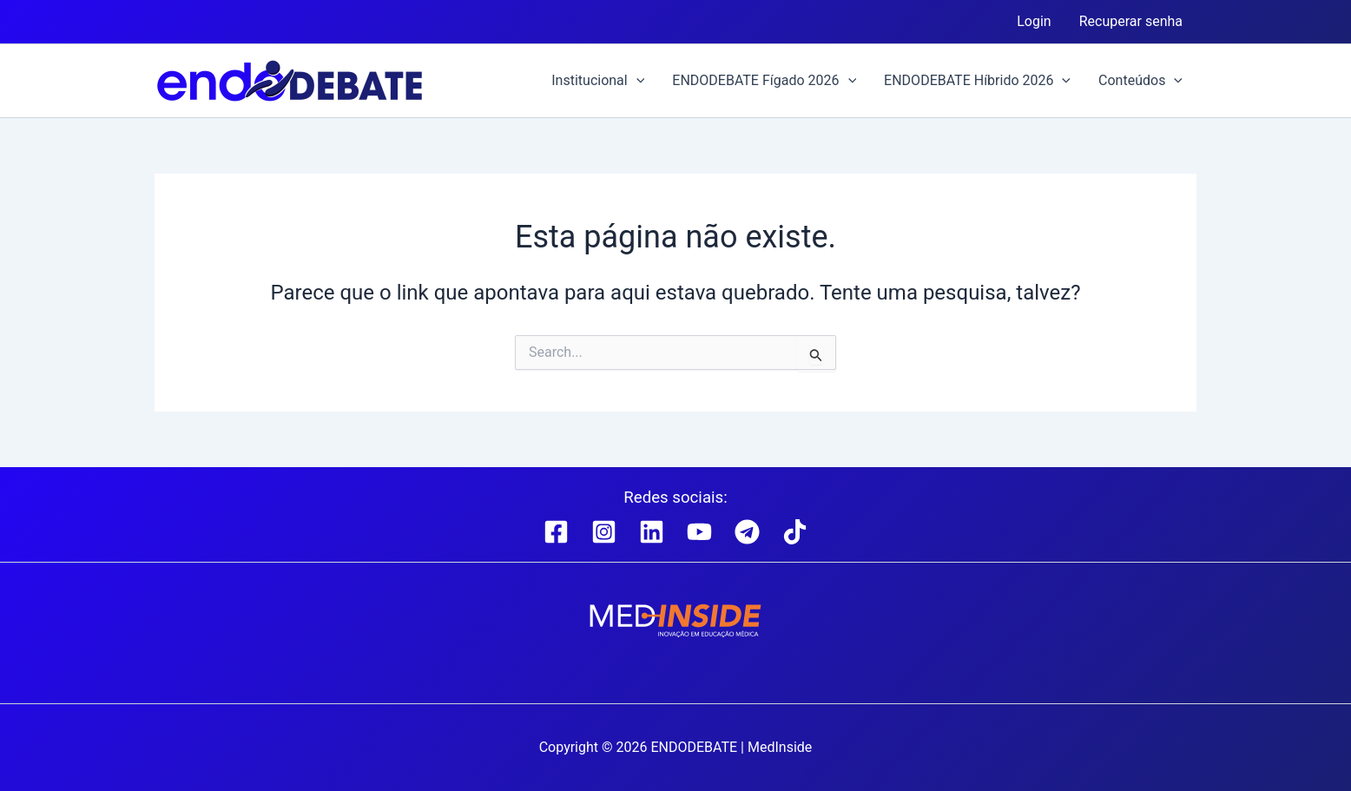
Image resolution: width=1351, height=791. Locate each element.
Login (1034, 21)
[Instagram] (603, 531)
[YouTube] (699, 531)
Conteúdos (1140, 80)
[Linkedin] (651, 531)
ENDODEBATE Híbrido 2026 (977, 80)
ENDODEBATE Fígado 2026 (764, 80)
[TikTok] (794, 531)
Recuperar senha (1131, 21)
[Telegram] (747, 531)
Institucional (597, 80)
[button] (636, 80)
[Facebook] (556, 531)
